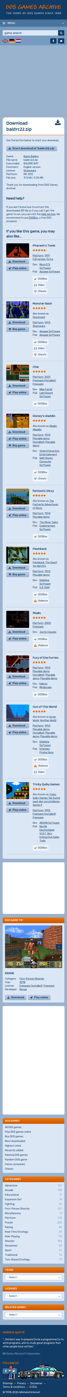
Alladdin (37, 429)
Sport (33, 1250)
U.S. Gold (44, 587)
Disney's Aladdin (44, 416)
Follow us (11, 1363)
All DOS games (13, 1127)
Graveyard (39, 317)
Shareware (30, 170)
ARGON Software (49, 822)
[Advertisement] (33, 78)
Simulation (33, 1246)
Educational (33, 1195)
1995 (47, 810)
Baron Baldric (31, 156)
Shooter (33, 1241)
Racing (33, 1227)
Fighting (33, 1204)
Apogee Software (49, 271)
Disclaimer (36, 1383)
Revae (23, 989)
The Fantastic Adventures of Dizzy (45, 504)
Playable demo (41, 516)
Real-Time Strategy (33, 1232)
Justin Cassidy (47, 632)
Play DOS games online (18, 1131)
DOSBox (33, 217)
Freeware (38, 384)
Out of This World (45, 706)
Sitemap (8, 1383)
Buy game (19, 329)
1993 (47, 322)
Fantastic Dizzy (43, 491)
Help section (48, 214)
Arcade (33, 1190)
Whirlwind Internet (29, 1392)
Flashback (40, 549)
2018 (22, 982)
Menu (11, 23)
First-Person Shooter (31, 978)
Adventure (33, 1185)
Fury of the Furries (46, 657)
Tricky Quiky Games (46, 784)
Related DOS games (16, 1155)
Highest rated (13, 1145)
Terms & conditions (14, 1386)
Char (36, 367)
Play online (19, 268)
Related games (15, 1307)
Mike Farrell (45, 389)
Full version (39, 259)
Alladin (53, 426)
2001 (47, 377)
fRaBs (37, 613)
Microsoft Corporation (27, 1353)
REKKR (9, 973)
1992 (47, 571)
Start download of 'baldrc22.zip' (33, 148)
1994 (47, 434)
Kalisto (43, 683)
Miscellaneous (33, 1213)
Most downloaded (15, 1141)
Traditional (33, 1255)
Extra (50, 259)
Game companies (15, 1164)
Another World (48, 720)
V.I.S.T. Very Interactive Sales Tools (49, 837)
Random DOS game (16, 1159)
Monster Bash (42, 303)
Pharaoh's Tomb (44, 245)
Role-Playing (33, 1236)
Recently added (14, 1150)
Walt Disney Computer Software (46, 462)
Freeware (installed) (44, 380)
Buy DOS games (14, 1136)
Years (9, 1269)
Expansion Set (33, 1199)
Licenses (11, 1288)
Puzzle (33, 1222)
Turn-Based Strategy (33, 1259)
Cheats (9, 1168)
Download (19, 261)
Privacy (21, 1383)
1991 (47, 255)
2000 (47, 623)
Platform (38, 255)
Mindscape (45, 687)
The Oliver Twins (48, 522)
